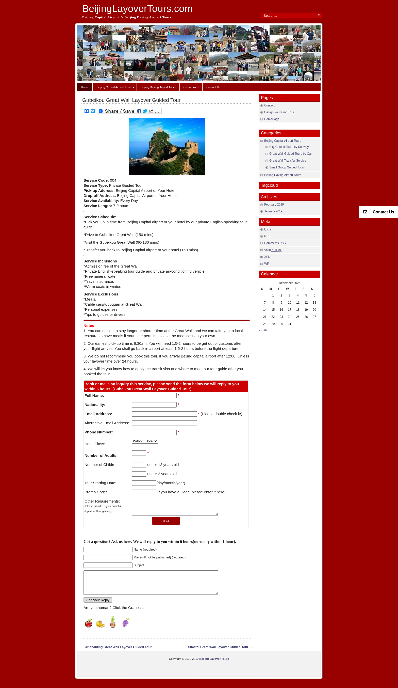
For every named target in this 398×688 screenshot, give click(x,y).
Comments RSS (275, 243)
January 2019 (273, 211)
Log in (268, 229)
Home (85, 87)
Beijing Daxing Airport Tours (158, 87)
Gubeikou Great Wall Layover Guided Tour (131, 100)
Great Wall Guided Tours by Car (290, 153)
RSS (267, 236)
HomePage (271, 119)
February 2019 (274, 204)
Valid (273, 250)
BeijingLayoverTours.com (137, 8)
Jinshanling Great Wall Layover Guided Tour (118, 654)
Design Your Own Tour (279, 112)
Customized (191, 87)
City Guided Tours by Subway (289, 147)
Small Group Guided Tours (287, 167)
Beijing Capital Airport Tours (115, 87)
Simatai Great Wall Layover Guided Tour (218, 654)
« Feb (263, 330)
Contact (269, 105)
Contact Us (213, 87)
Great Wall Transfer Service (287, 160)
